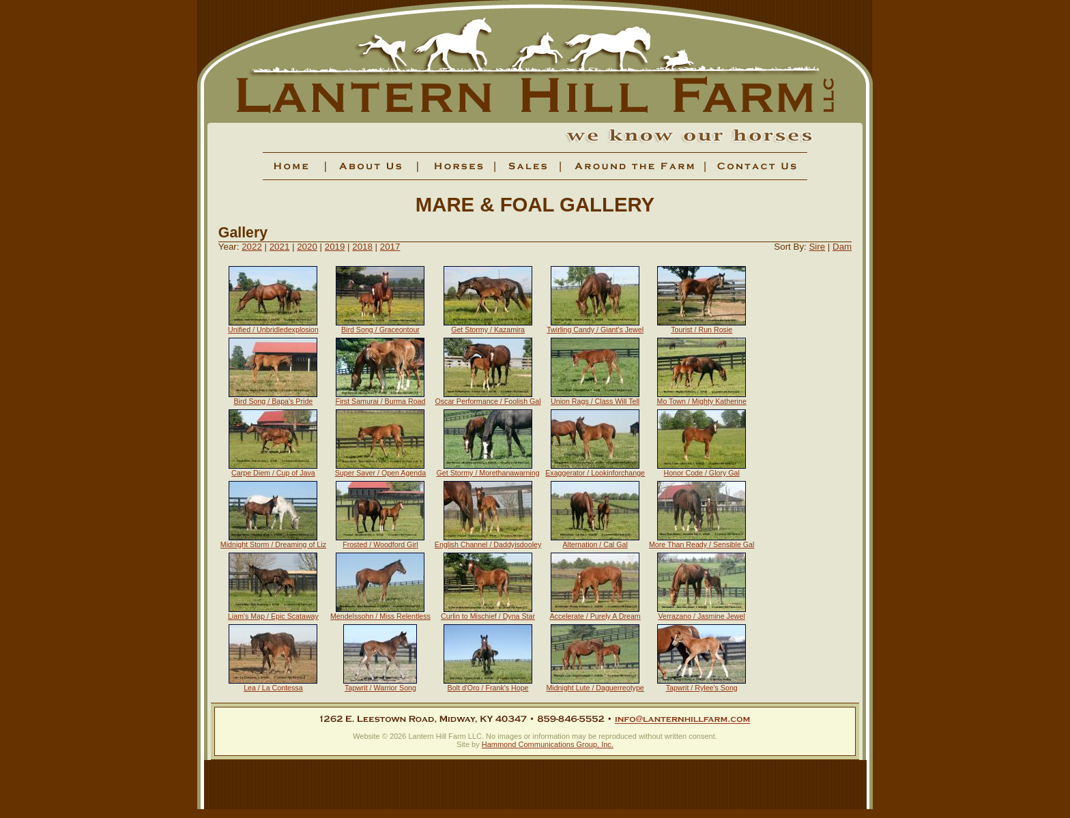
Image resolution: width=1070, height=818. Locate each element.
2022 (252, 247)
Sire (817, 247)
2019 (335, 247)
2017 (390, 247)
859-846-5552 (570, 719)
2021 (280, 247)
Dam (842, 247)
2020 (307, 247)
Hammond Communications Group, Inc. (547, 744)
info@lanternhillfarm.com (682, 719)
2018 (362, 247)
